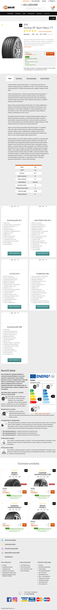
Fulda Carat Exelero (37, 297)
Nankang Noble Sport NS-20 (11, 296)
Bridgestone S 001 (8, 233)
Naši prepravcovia (43, 574)
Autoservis (47, 13)
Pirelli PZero (6, 223)
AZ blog (4, 565)
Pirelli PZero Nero (36, 283)
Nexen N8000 (7, 242)
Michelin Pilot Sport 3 (9, 229)
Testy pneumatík (35, 1)
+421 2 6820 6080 (30, 5)
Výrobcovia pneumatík (8, 571)
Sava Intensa (35, 244)
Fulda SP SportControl (9, 236)
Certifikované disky (44, 580)
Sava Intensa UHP (9, 238)
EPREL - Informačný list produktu (42, 413)
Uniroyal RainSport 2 (37, 238)
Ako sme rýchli (42, 572)
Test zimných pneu (25, 567)
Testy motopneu (25, 571)
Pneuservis (39, 13)
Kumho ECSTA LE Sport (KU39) (11, 289)
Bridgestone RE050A (37, 229)
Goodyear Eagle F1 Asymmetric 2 (12, 224)
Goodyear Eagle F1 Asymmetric (40, 231)
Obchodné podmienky (44, 567)
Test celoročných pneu (26, 569)
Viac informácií (27, 46)
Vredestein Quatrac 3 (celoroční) (40, 301)
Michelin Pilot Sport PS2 (38, 296)
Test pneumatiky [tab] (31, 78)
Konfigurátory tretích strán (9, 572)
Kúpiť (49, 54)
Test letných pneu (25, 565)
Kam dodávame (43, 584)
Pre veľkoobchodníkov (44, 571)
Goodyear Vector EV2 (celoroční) (40, 302)
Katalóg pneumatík (7, 567)
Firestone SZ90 (8, 244)
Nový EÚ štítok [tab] (45, 78)
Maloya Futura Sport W (38, 241)
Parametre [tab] (19, 78)
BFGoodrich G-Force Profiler (11, 241)
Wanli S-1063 (35, 247)
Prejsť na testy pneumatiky (45, 31)
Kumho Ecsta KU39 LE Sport (39, 236)
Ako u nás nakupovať (44, 576)
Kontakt (44, 1)
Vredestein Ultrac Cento (10, 239)
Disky (24, 13)
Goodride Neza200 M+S (10, 299)
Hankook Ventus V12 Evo (38, 278)
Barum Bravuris (8, 352)
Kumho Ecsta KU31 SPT (38, 291)
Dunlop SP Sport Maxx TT (10, 226)
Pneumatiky (10, 13)
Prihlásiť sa (51, 1)
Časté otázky (42, 569)
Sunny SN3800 (36, 249)
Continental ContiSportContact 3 (11, 231)
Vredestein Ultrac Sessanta (39, 292)
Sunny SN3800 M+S (9, 302)
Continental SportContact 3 (39, 226)
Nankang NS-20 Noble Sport (39, 242)
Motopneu (17, 13)
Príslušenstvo (31, 13)
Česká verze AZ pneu (44, 578)
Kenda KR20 (35, 299)
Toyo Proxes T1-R (8, 354)
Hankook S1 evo (7, 228)
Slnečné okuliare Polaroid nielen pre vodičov (9, 575)
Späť (53, 18)
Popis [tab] (9, 78)
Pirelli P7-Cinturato (36, 223)
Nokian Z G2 (6, 234)
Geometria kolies (43, 582)
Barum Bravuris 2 (36, 294)
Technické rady (6, 569)
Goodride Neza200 (37, 246)
